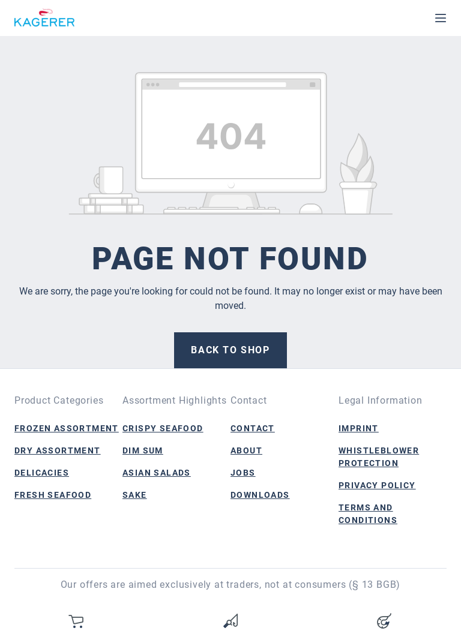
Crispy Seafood (162, 428)
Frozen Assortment (66, 428)
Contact (252, 428)
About (246, 450)
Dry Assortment (57, 450)
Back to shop (230, 350)
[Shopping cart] (76, 621)
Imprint (359, 428)
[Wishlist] (230, 621)
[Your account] (384, 621)
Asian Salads (156, 472)
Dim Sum (142, 450)
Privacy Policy (377, 485)
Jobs (243, 472)
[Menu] (441, 18)
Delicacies (41, 472)
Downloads (260, 495)
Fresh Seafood (52, 495)
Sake (134, 495)
